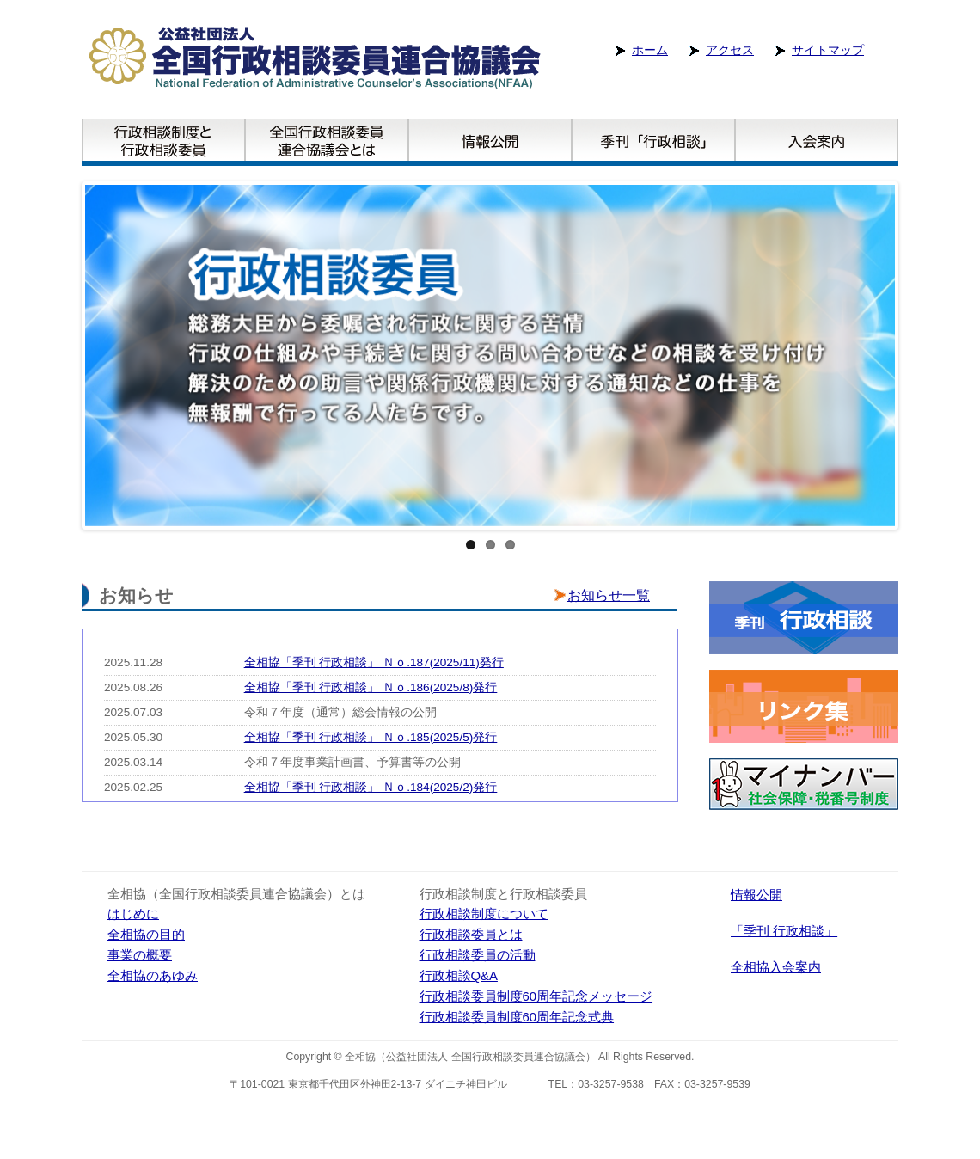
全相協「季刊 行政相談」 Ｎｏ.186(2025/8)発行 (371, 687)
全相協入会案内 (776, 967)
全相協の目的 (146, 934)
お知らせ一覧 (608, 595)
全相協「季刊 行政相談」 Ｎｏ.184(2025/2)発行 (371, 787)
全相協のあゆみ (152, 976)
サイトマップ (828, 50)
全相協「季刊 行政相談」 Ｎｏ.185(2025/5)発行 (371, 737)
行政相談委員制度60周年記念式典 (517, 1017)
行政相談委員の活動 (478, 955)
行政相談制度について (484, 914)
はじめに (133, 914)
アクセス (730, 50)
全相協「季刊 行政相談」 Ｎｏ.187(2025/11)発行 (374, 662)
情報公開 (756, 895)
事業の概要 (139, 955)
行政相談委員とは (471, 934)
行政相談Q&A (459, 976)
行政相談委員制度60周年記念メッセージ (536, 996)
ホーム (650, 50)
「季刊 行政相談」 (784, 931)
